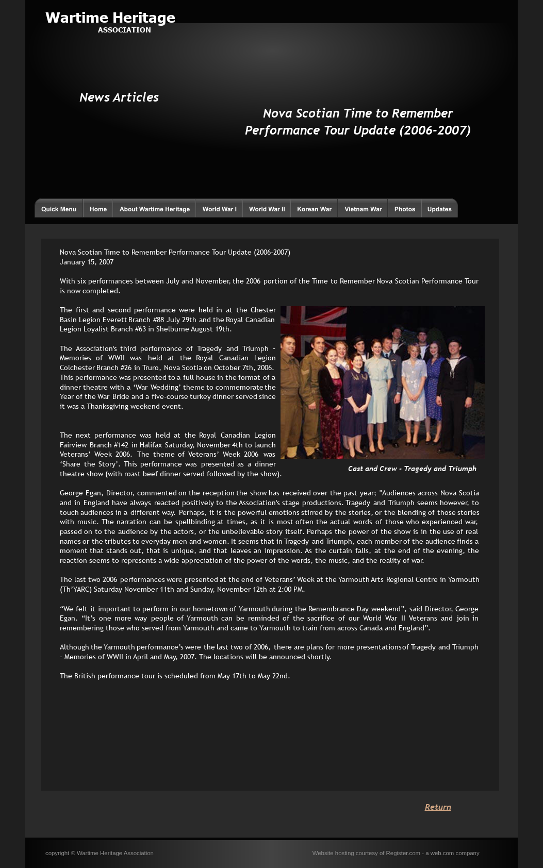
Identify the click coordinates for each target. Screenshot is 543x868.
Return (438, 806)
